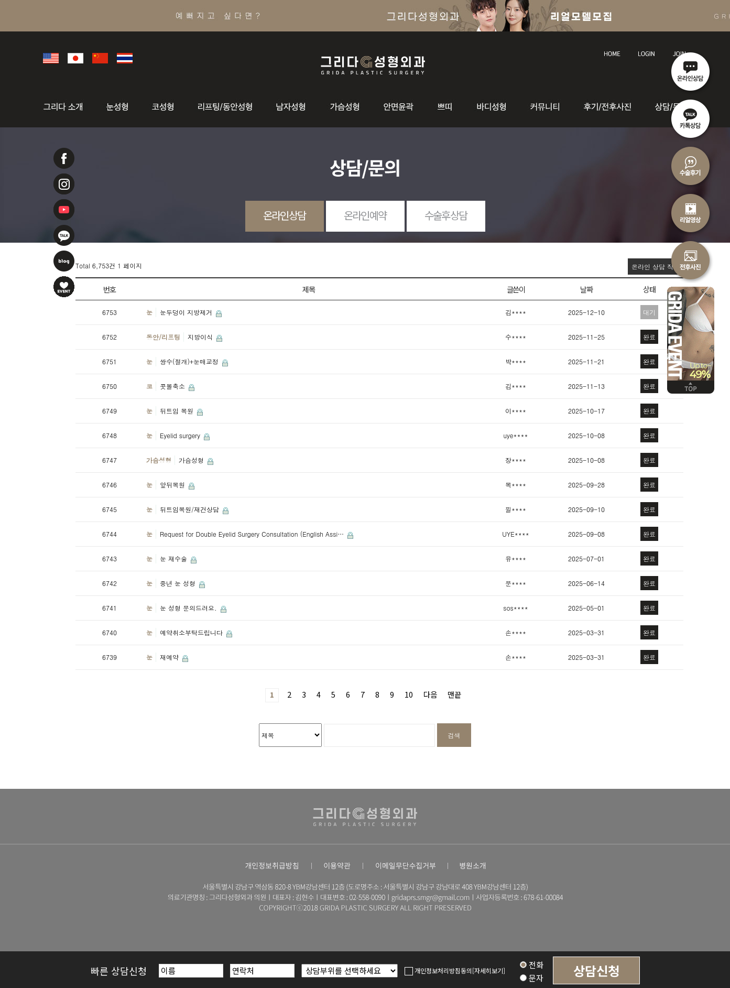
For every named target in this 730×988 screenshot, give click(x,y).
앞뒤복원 (173, 484)
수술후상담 (445, 215)
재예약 (170, 657)
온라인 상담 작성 (655, 266)
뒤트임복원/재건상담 (190, 509)
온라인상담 (284, 215)
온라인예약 (365, 215)
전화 (531, 964)
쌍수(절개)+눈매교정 (190, 361)
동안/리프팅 (163, 336)
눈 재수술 (174, 558)
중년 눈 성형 (179, 583)
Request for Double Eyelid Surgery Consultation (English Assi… (253, 533)
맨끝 (454, 694)
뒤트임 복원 (177, 410)
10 (409, 694)
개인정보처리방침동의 (438, 970)
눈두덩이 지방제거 (187, 312)
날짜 (586, 289)
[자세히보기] (488, 970)
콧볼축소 (173, 386)
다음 (430, 694)
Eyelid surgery (181, 435)
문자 (531, 977)
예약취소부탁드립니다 (192, 632)
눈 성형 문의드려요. (189, 607)
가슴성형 (158, 459)
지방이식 (201, 336)
